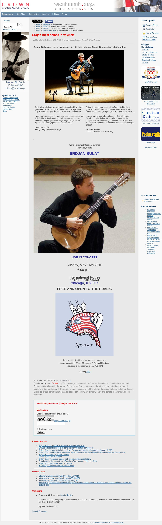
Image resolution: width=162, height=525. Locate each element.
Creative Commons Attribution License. (108, 522)
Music (45, 26)
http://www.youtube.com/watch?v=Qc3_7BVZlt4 (59, 476)
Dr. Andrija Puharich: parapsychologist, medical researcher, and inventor (154, 214)
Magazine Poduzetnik (11, 99)
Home (37, 24)
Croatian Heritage (149, 60)
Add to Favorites (152, 33)
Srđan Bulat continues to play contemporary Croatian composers (66, 448)
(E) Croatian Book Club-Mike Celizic (153, 223)
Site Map (21, 14)
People (45, 28)
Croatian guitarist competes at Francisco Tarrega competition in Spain (68, 461)
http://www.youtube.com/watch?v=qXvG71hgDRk (59, 478)
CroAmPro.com (151, 82)
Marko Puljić (39, 40)
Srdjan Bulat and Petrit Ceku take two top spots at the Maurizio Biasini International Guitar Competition (82, 452)
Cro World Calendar (150, 52)
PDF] (88, 372)
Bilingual (46, 24)
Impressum (46, 14)
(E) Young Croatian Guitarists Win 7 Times (56, 466)
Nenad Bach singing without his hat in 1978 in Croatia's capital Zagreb (153, 239)
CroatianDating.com (10, 98)
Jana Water (7, 105)
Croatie (145, 62)
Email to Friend (152, 25)
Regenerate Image (62, 421)
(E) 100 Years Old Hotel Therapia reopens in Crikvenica (152, 249)
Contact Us (33, 14)
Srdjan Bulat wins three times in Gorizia (55, 463)
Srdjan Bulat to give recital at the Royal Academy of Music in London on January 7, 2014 (76, 450)
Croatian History (148, 57)
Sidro (5, 111)
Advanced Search (10, 29)
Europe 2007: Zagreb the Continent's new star (153, 230)
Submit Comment (39, 511)
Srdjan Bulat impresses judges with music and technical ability (65, 459)
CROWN (145, 50)
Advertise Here (151, 148)
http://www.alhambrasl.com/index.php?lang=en (58, 480)
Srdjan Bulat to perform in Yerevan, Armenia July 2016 (61, 446)
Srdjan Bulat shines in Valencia (151, 200)
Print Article (150, 29)
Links (56, 14)
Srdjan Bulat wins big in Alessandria (54, 454)
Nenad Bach (8, 109)
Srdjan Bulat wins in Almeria (50, 457)
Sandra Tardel (66, 495)
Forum (64, 14)
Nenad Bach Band (10, 101)
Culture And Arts (49, 30)
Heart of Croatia (9, 107)
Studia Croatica (148, 55)
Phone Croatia (8, 103)
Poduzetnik (151, 143)
